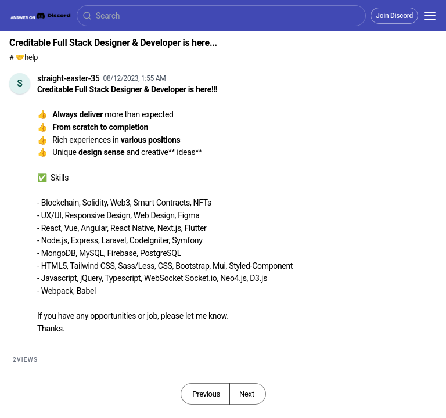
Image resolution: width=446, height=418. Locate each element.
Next (246, 394)
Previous (206, 394)
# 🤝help (23, 57)
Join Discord (394, 16)
